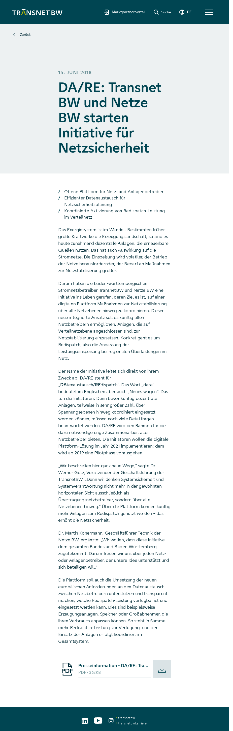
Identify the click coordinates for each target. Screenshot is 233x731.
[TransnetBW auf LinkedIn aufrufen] (85, 721)
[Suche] (162, 12)
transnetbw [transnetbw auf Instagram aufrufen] (126, 718)
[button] (209, 12)
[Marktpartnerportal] (124, 12)
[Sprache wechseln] (185, 12)
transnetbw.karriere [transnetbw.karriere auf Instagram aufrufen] (132, 723)
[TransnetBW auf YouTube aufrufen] (98, 720)
